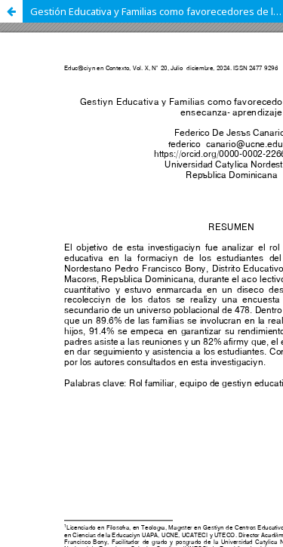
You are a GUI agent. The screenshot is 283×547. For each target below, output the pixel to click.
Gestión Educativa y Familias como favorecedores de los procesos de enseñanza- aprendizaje (156, 11)
